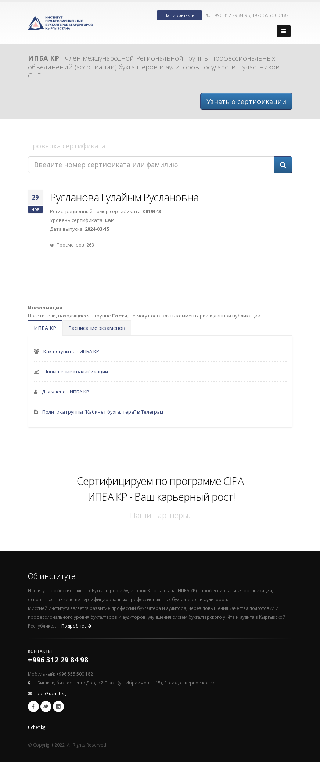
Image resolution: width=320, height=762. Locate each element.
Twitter (45, 706)
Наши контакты (179, 15)
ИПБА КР (45, 327)
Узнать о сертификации (246, 101)
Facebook (33, 706)
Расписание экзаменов (96, 327)
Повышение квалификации (76, 371)
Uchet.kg (36, 727)
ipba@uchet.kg (50, 693)
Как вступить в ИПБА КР (71, 351)
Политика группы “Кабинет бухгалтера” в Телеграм (102, 412)
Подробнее (76, 626)
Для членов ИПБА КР (65, 391)
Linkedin (58, 706)
